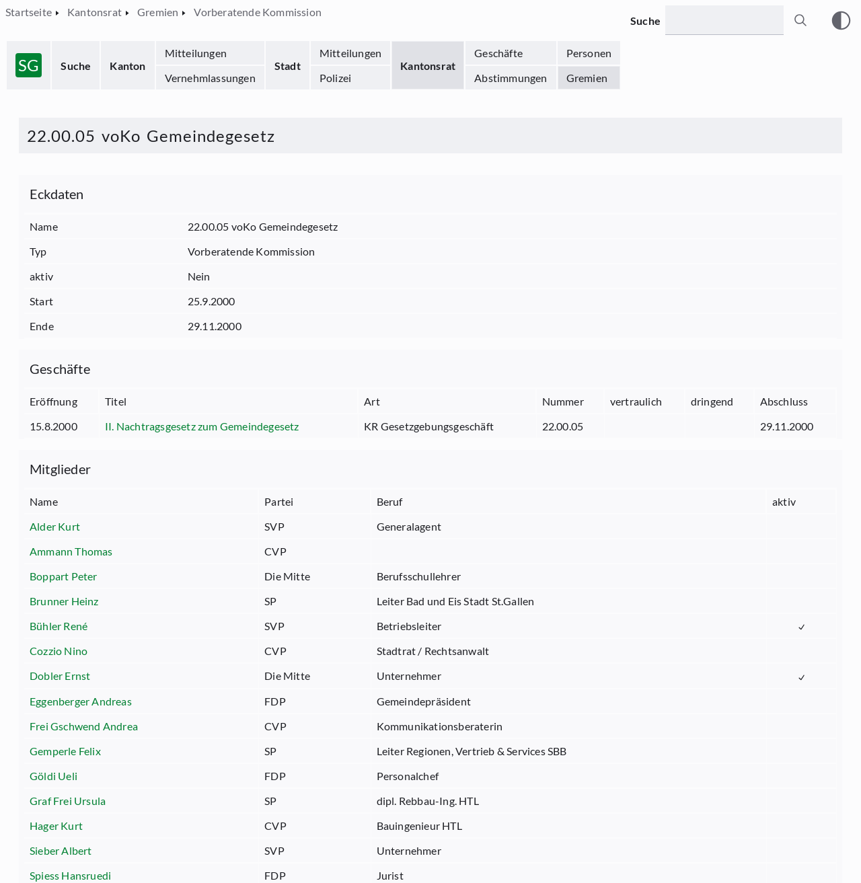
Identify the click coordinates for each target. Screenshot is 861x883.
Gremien (586, 77)
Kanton (127, 65)
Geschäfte (498, 52)
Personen (589, 52)
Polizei (335, 77)
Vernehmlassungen (210, 77)
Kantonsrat (427, 65)
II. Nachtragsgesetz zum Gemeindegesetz (202, 426)
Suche (76, 65)
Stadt (287, 65)
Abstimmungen (510, 77)
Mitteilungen (196, 52)
